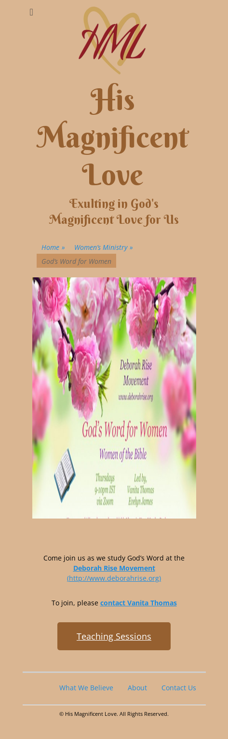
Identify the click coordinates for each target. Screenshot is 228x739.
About (137, 687)
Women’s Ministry (103, 247)
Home (53, 247)
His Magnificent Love (112, 137)
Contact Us (178, 687)
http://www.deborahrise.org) (115, 578)
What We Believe (86, 687)
